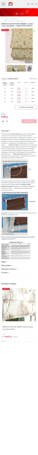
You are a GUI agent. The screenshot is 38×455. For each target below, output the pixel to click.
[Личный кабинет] (32, 4)
